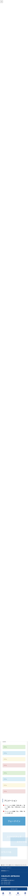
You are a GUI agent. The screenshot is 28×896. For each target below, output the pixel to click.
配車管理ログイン (5, 870)
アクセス (10, 893)
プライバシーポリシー (6, 868)
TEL (25, 893)
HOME (3, 893)
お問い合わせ (18, 893)
